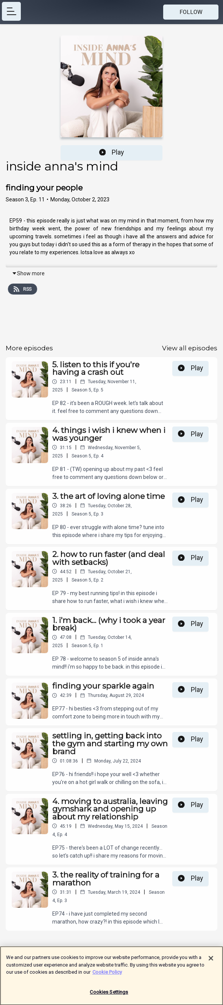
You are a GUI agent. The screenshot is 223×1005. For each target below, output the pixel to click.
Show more (28, 273)
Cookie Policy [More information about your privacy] (107, 975)
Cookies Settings (109, 995)
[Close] (211, 961)
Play (111, 152)
